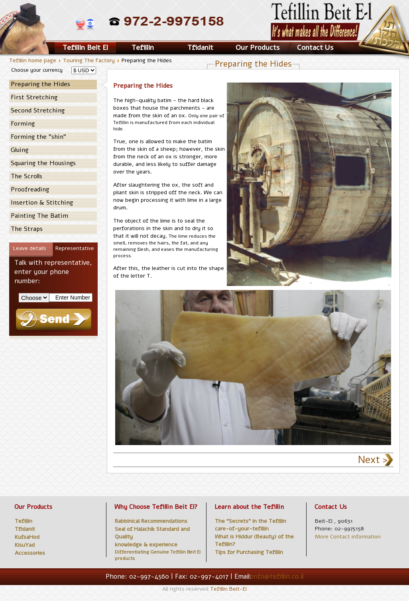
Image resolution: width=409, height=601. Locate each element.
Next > (372, 460)
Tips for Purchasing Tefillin (249, 552)
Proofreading (30, 189)
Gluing (19, 150)
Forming (23, 123)
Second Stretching (38, 110)
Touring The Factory (89, 60)
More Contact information (348, 536)
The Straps (27, 229)
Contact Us (315, 47)
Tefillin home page (32, 60)
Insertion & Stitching (42, 202)
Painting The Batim (39, 215)
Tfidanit (200, 47)
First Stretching (34, 97)
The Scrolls (26, 176)
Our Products (257, 47)
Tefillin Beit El (85, 47)
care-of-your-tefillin (242, 528)
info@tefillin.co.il (277, 576)
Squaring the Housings (43, 163)
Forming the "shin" (38, 136)
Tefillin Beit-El (228, 589)
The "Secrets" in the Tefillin (250, 521)
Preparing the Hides (40, 84)
